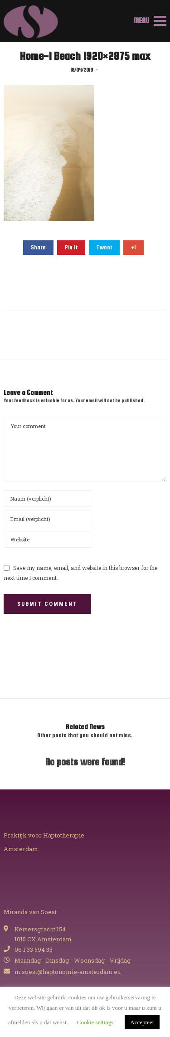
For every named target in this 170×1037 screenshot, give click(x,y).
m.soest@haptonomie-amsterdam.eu (68, 972)
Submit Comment (47, 603)
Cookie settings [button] (95, 1022)
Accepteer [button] (142, 1022)
